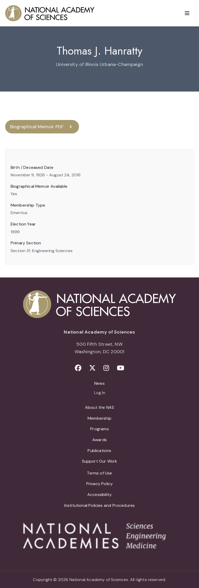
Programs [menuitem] (99, 429)
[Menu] (187, 13)
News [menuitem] (99, 383)
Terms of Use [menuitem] (99, 473)
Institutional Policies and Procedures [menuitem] (99, 505)
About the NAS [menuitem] (99, 407)
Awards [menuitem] (99, 439)
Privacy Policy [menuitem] (99, 483)
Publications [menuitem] (99, 450)
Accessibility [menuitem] (99, 494)
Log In (99, 393)
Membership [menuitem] (99, 418)
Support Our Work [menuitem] (99, 461)
